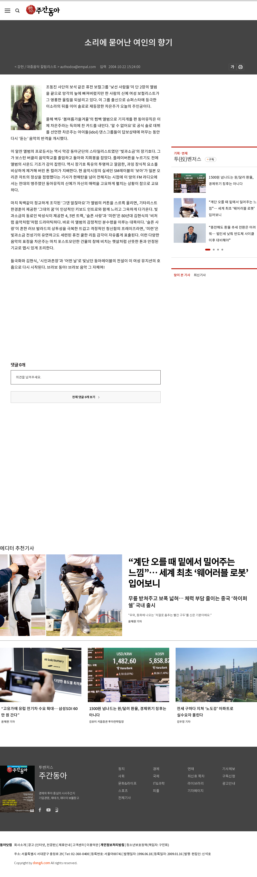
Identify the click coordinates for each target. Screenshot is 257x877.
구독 (211, 159)
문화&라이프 (127, 783)
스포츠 (123, 791)
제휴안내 (65, 845)
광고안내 (228, 783)
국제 (156, 776)
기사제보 (228, 769)
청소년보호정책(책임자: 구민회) (147, 845)
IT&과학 (159, 783)
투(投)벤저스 (187, 159)
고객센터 (79, 845)
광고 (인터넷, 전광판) (42, 845)
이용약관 (93, 845)
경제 (156, 769)
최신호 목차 (196, 776)
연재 (191, 769)
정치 (121, 769)
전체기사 (124, 798)
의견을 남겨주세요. (28, 377)
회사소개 (20, 845)
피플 (156, 791)
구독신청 (228, 776)
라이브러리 (196, 783)
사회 (121, 776)
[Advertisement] (75, 304)
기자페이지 (196, 791)
